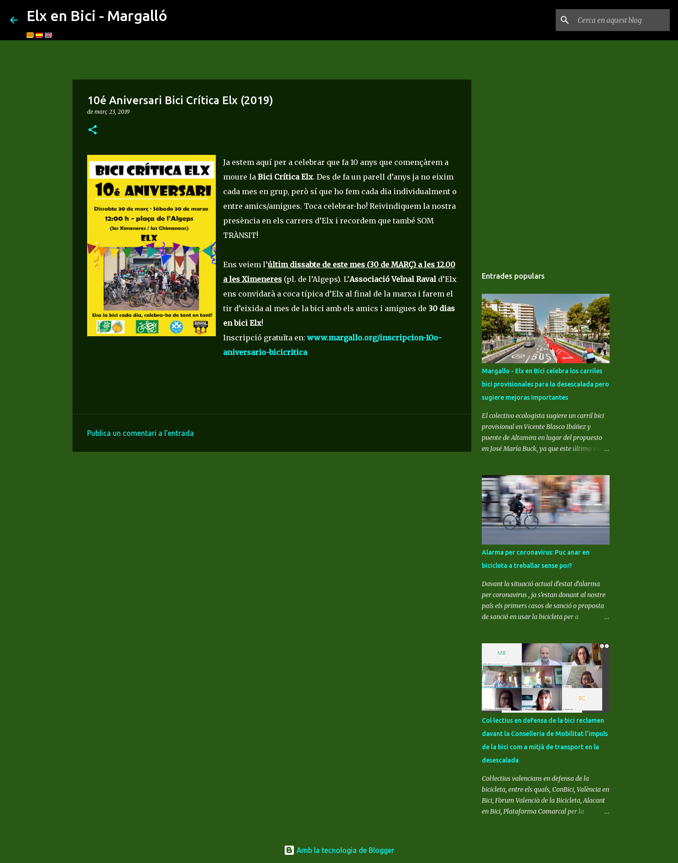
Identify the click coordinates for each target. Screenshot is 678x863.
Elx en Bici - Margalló (96, 15)
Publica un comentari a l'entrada (140, 433)
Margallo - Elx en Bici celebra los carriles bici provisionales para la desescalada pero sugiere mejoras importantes (545, 384)
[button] (92, 130)
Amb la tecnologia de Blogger (339, 850)
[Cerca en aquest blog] (622, 20)
